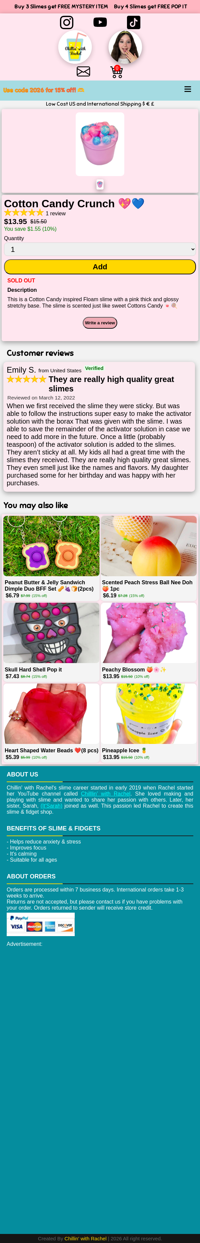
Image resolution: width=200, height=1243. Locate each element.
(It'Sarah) (51, 806)
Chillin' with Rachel (86, 1238)
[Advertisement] (100, 997)
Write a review (100, 322)
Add (100, 267)
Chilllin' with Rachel (106, 794)
